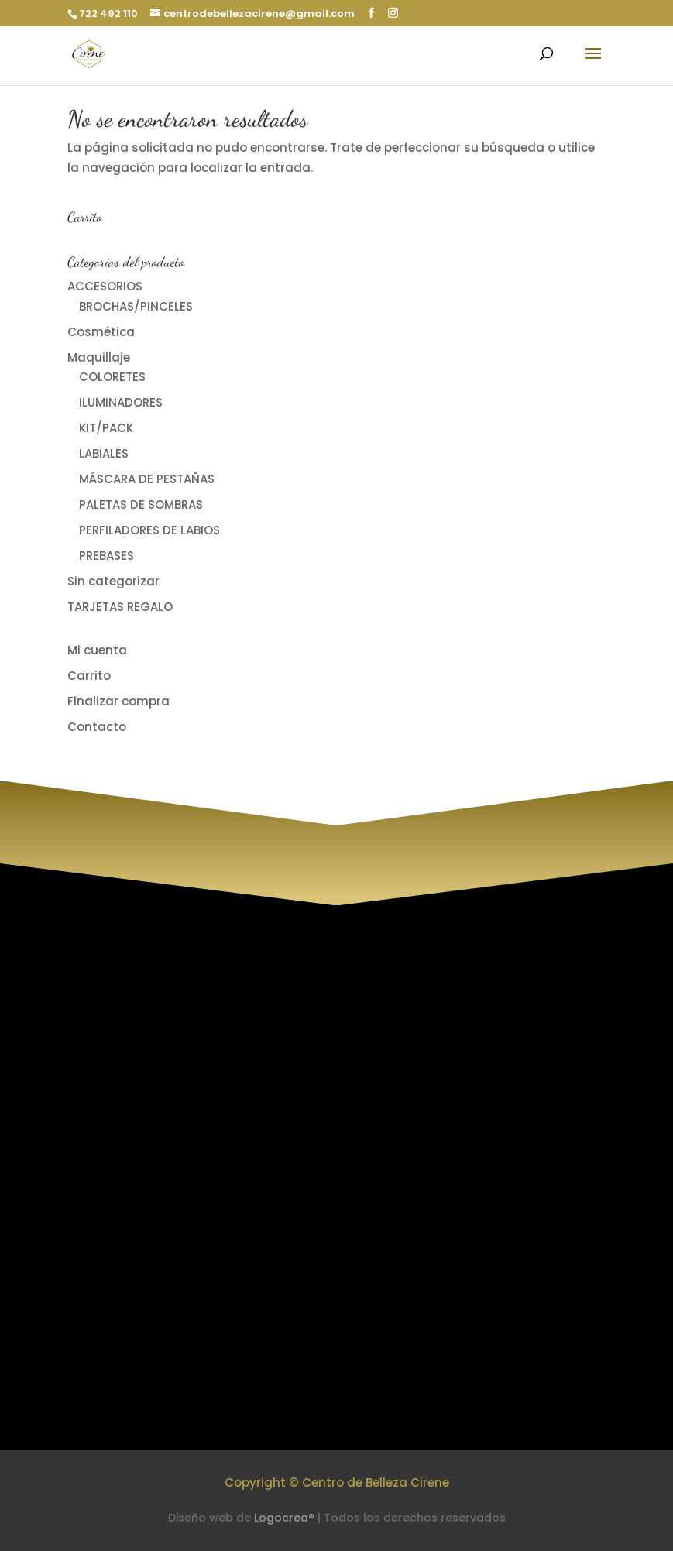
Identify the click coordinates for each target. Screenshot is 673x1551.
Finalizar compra (118, 701)
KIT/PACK (106, 428)
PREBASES (106, 555)
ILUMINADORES (121, 402)
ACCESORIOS (104, 286)
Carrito (89, 675)
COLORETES (112, 377)
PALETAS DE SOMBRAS (141, 504)
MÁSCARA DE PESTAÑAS (147, 479)
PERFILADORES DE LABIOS (149, 530)
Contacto (96, 727)
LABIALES (104, 453)
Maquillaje (98, 357)
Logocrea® (284, 1517)
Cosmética (101, 332)
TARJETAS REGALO (120, 607)
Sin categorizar (113, 581)
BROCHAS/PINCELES (136, 306)
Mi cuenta (97, 650)
